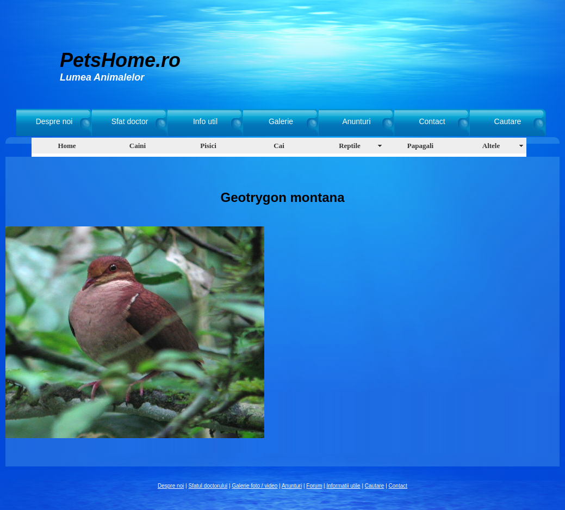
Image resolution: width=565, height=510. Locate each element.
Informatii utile (343, 486)
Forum (314, 486)
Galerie (281, 121)
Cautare (507, 121)
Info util (205, 121)
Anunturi (356, 121)
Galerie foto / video (254, 486)
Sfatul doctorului (208, 486)
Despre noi (54, 121)
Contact (432, 121)
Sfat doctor (129, 121)
